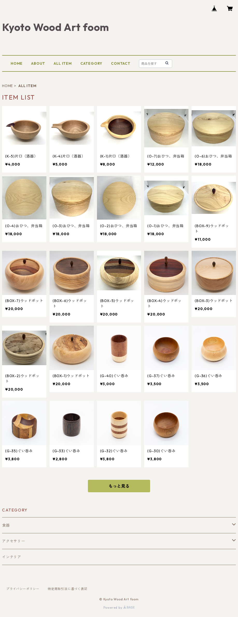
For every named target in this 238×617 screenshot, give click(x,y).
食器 (6, 525)
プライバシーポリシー (22, 589)
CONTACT (120, 63)
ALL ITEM (63, 63)
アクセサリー (13, 541)
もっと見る (119, 486)
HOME (17, 63)
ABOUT (38, 63)
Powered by (119, 607)
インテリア (11, 557)
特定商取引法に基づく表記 (68, 589)
